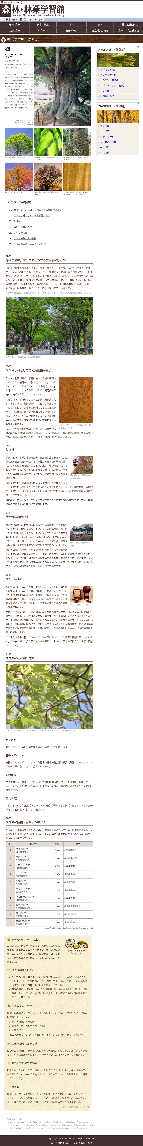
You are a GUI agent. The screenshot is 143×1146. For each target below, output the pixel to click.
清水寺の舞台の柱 (23, 227)
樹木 (100, 24)
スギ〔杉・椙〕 (108, 69)
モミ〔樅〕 (106, 91)
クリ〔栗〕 (106, 131)
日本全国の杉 (107, 96)
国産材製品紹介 (100, 30)
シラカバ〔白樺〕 (109, 142)
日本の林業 (43, 24)
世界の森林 (14, 30)
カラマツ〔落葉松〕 (110, 80)
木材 (71, 24)
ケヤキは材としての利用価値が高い (32, 215)
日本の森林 (14, 24)
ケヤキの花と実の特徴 (25, 238)
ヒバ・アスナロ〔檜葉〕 (112, 85)
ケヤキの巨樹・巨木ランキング (30, 244)
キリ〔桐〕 (106, 147)
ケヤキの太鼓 (20, 233)
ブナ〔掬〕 (106, 126)
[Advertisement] (125, 19)
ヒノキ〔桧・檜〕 (109, 75)
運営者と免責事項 (83, 1143)
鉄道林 (17, 221)
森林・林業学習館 (60, 1143)
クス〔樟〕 (106, 152)
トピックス (43, 30)
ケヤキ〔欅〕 (107, 137)
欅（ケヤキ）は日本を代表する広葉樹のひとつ (38, 210)
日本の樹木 (11, 19)
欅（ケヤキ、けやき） (31, 19)
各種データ (71, 30)
